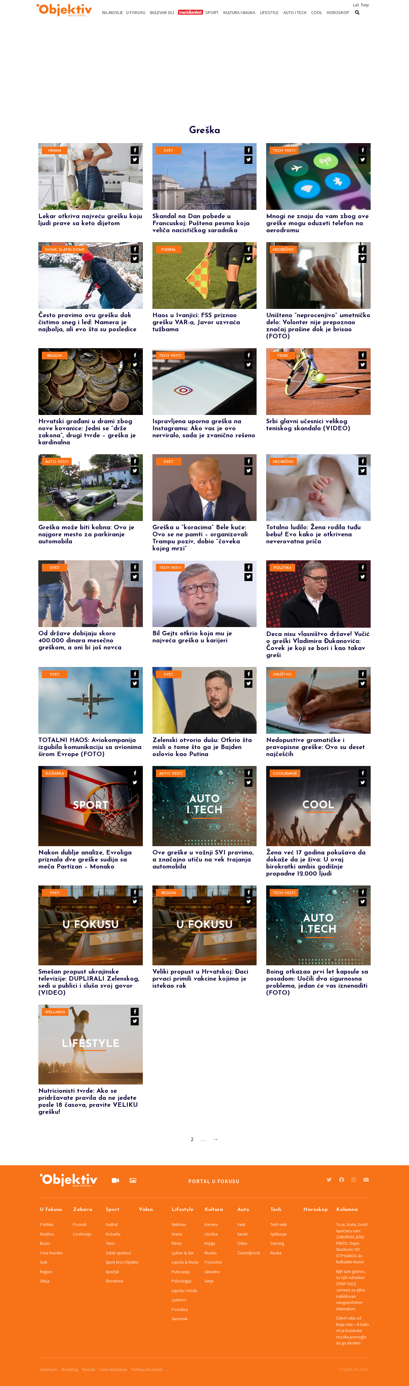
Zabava (82, 1209)
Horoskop (338, 12)
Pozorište (213, 1262)
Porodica (180, 1309)
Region (54, 356)
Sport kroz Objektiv (122, 1262)
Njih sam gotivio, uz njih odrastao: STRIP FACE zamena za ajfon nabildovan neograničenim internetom (351, 1290)
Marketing (69, 1369)
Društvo (282, 675)
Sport (212, 12)
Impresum (48, 1369)
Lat (356, 5)
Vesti (241, 1224)
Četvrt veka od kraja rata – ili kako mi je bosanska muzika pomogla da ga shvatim (352, 1330)
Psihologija (181, 1281)
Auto (243, 1209)
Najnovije (112, 12)
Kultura (213, 1209)
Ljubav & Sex (183, 1253)
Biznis (45, 1243)
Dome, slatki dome (65, 250)
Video (146, 1209)
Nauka (276, 1253)
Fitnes (176, 1243)
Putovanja (181, 1272)
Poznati (80, 1224)
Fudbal (168, 250)
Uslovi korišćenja (113, 1369)
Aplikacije (278, 1234)
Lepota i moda (184, 1290)
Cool (316, 12)
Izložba (211, 1234)
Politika (282, 568)
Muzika (210, 1253)
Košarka (55, 774)
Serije (208, 1281)
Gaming (277, 1243)
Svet (169, 151)
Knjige (209, 1243)
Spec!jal (112, 1272)
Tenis (282, 356)
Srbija (45, 1281)
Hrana (54, 151)
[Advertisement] (204, 80)
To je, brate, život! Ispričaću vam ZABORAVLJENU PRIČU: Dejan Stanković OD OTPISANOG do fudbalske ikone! (352, 1243)
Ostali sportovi (118, 1253)
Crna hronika (51, 1253)
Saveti (242, 1234)
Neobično (283, 250)
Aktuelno (212, 1272)
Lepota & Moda (185, 1262)
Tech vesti (284, 151)
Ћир (365, 5)
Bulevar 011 (162, 12)
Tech (275, 1209)
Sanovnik (180, 1318)
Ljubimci (179, 1300)
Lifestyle (269, 12)
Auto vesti (56, 462)
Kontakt (88, 1369)
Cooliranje (285, 774)
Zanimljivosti (248, 1253)
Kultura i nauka (239, 12)
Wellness (55, 1012)
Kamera (211, 1224)
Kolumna (347, 1209)
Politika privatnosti (147, 1369)
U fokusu (135, 12)
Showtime (114, 1281)
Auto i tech (294, 12)
